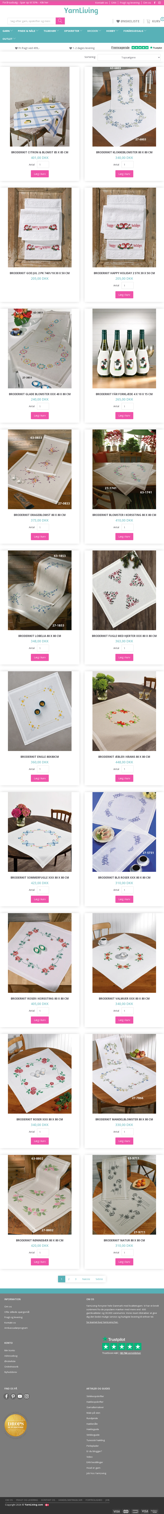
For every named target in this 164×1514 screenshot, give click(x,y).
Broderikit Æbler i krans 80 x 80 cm (124, 757)
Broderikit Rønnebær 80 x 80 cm (39, 1240)
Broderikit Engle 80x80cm (40, 757)
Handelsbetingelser (70, 1499)
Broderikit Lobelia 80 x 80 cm (39, 636)
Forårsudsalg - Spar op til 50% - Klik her (25, 2)
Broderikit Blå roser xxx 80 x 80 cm (124, 877)
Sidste (99, 1279)
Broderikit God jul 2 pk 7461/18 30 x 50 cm (40, 273)
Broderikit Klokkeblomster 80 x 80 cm (124, 152)
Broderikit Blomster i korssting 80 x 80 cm (124, 515)
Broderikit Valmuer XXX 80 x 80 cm (124, 998)
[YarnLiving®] (81, 10)
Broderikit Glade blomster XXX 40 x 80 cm (40, 394)
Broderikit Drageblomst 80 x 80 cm (40, 515)
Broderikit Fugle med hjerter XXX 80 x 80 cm (124, 636)
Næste (86, 1279)
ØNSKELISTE (128, 21)
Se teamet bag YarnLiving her (102, 1322)
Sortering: (90, 57)
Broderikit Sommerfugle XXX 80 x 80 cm (40, 877)
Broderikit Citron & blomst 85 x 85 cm (39, 152)
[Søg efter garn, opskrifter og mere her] (60, 21)
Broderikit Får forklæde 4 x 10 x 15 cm (124, 394)
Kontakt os (101, 2)
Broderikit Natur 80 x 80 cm (124, 1240)
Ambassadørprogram (16, 1327)
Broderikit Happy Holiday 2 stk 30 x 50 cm (124, 273)
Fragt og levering (130, 2)
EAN (113, 2)
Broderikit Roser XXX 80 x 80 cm (40, 1119)
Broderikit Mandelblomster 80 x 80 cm (124, 1119)
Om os (147, 2)
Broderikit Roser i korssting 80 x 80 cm (40, 998)
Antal (32, 164)
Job (108, 1499)
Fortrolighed (94, 1499)
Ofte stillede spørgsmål (16, 1311)
